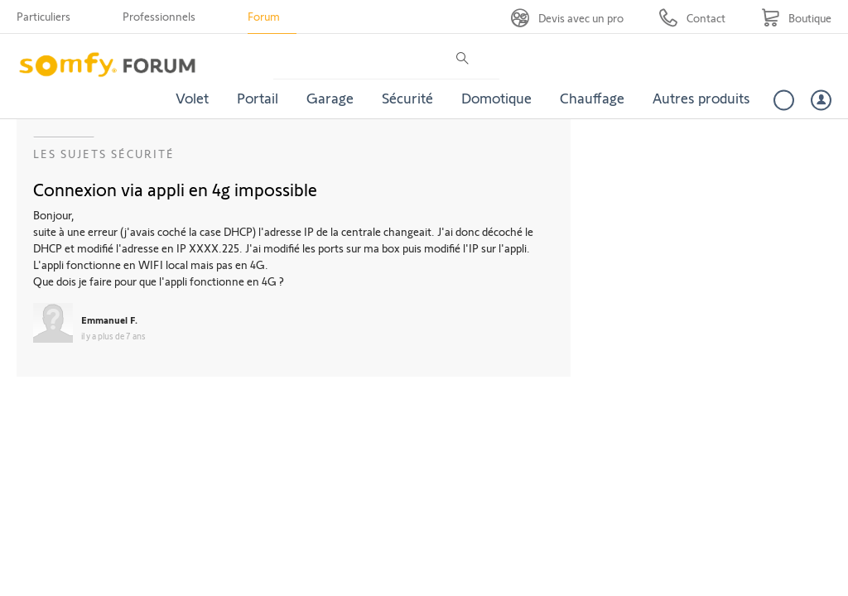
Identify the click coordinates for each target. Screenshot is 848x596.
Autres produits (701, 98)
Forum (264, 16)
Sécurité (407, 98)
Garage (330, 98)
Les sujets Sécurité (104, 154)
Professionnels (159, 16)
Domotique (496, 98)
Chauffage (592, 98)
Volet (192, 98)
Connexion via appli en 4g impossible (175, 188)
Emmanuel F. (109, 319)
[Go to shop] (796, 18)
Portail (257, 98)
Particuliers (43, 16)
